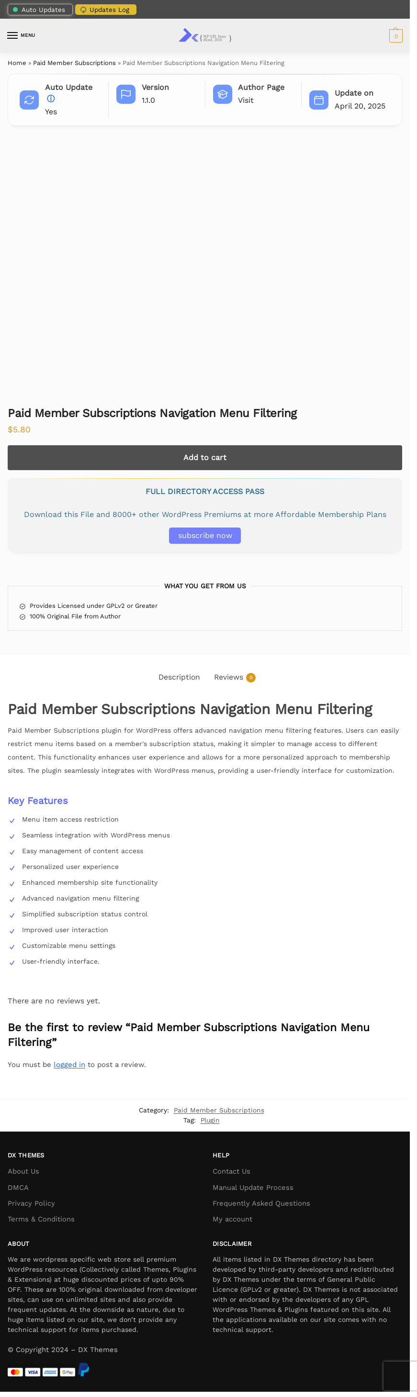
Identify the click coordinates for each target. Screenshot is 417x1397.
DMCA (18, 1187)
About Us (23, 1171)
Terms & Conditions (41, 1219)
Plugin (210, 1120)
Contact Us (231, 1171)
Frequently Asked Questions (261, 1203)
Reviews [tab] (235, 677)
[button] (395, 36)
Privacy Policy (31, 1203)
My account (232, 1219)
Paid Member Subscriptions (74, 62)
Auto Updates (39, 9)
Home (17, 62)
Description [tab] (179, 677)
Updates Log (103, 9)
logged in (69, 1064)
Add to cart (204, 457)
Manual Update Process (253, 1187)
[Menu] (21, 36)
